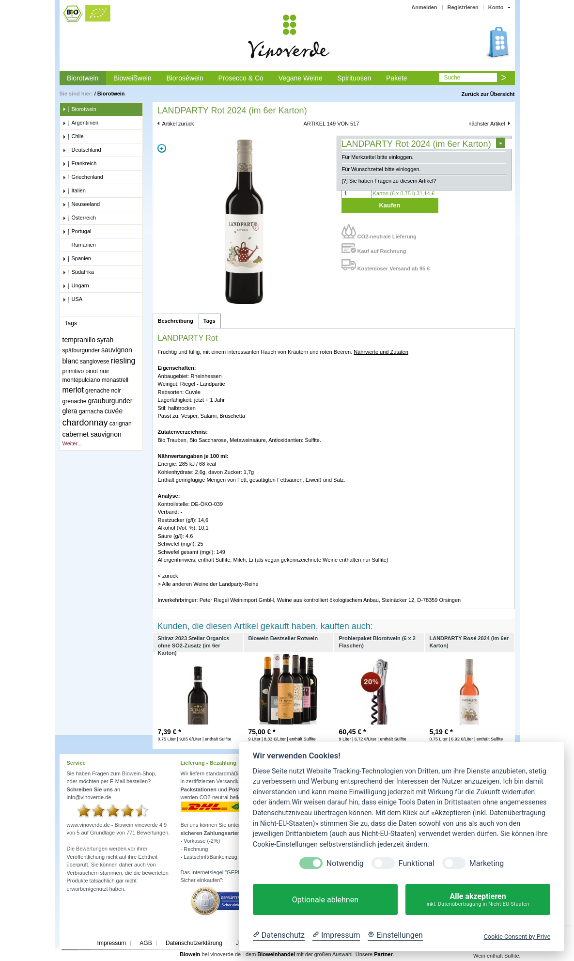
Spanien (76, 258)
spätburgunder (81, 350)
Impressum (111, 943)
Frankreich (79, 163)
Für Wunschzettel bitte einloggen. (381, 169)
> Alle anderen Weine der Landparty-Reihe (208, 584)
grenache (74, 401)
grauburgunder (110, 401)
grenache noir (103, 390)
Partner (383, 954)
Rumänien (79, 245)
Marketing (486, 863)
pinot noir (97, 371)
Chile (73, 136)
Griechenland (82, 177)
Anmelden (424, 7)
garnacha (91, 411)
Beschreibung (175, 321)
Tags (209, 321)
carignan (120, 423)
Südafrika (78, 272)
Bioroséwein (184, 78)
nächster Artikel (486, 123)
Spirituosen (354, 78)
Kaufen (389, 205)
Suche (452, 77)
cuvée (114, 411)
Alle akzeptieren (478, 900)
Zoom (161, 148)
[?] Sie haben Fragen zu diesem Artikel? (389, 181)
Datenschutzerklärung (194, 943)
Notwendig (345, 863)
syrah (105, 340)
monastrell (115, 380)
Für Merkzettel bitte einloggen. (378, 157)
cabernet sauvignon (92, 434)
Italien (74, 191)
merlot (73, 390)
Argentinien (80, 123)
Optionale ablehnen (325, 899)
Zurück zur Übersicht (487, 94)
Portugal (77, 231)
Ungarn (75, 286)
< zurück (168, 576)
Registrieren (463, 7)
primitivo (73, 371)
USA (72, 299)
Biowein (190, 954)
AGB (146, 943)
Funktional (416, 863)
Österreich (79, 218)
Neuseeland (81, 204)
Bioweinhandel (276, 954)
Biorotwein (82, 78)
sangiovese (94, 361)
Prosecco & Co (240, 78)
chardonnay (85, 422)
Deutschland (81, 150)
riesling (123, 361)
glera (70, 411)
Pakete (396, 78)
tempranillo (78, 340)
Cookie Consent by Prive (516, 936)
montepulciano (81, 380)
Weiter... (72, 443)
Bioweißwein (132, 78)
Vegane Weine (301, 78)
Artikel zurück (178, 123)
